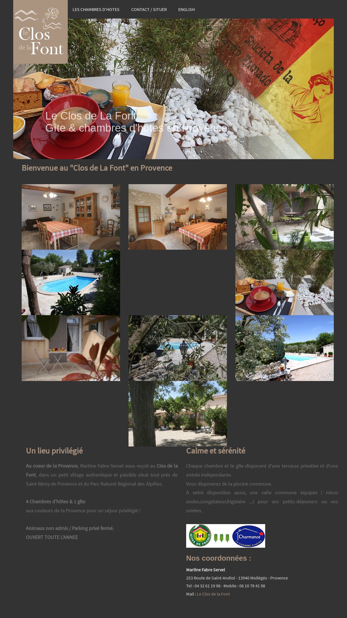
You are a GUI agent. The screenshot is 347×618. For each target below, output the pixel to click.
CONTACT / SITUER (149, 9)
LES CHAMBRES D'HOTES (96, 9)
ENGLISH (186, 9)
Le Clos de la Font (213, 594)
